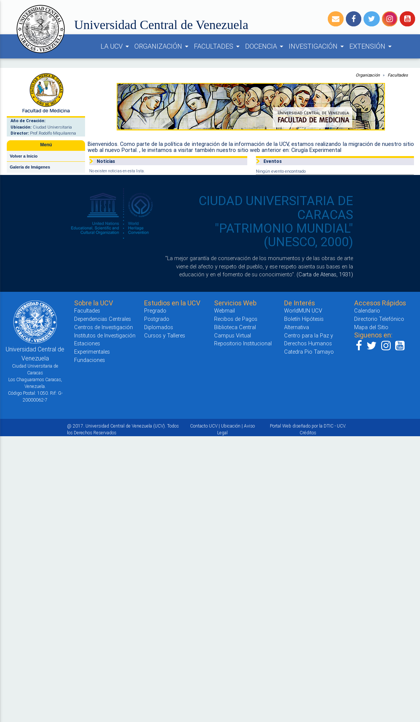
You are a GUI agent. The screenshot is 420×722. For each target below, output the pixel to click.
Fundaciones (89, 359)
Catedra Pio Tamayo (309, 351)
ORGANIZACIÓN (162, 46)
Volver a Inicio (24, 156)
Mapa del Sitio (371, 327)
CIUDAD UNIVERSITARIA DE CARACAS (276, 207)
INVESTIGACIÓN (317, 46)
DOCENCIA (265, 46)
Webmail (224, 310)
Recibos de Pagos (235, 318)
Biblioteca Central (235, 327)
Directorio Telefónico (379, 318)
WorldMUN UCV (303, 310)
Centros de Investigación (103, 327)
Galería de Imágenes (30, 167)
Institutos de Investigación (104, 335)
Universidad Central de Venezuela (161, 25)
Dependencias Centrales (102, 318)
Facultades (398, 75)
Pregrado (155, 310)
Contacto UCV (204, 426)
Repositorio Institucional (243, 343)
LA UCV (115, 46)
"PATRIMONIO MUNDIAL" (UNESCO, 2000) (284, 235)
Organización (368, 75)
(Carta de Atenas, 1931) (325, 274)
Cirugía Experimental (316, 149)
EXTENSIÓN (371, 46)
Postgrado (156, 318)
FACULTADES (218, 46)
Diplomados (158, 327)
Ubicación (230, 426)
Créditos (308, 432)
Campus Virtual (232, 335)
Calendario (367, 310)
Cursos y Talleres (164, 335)
